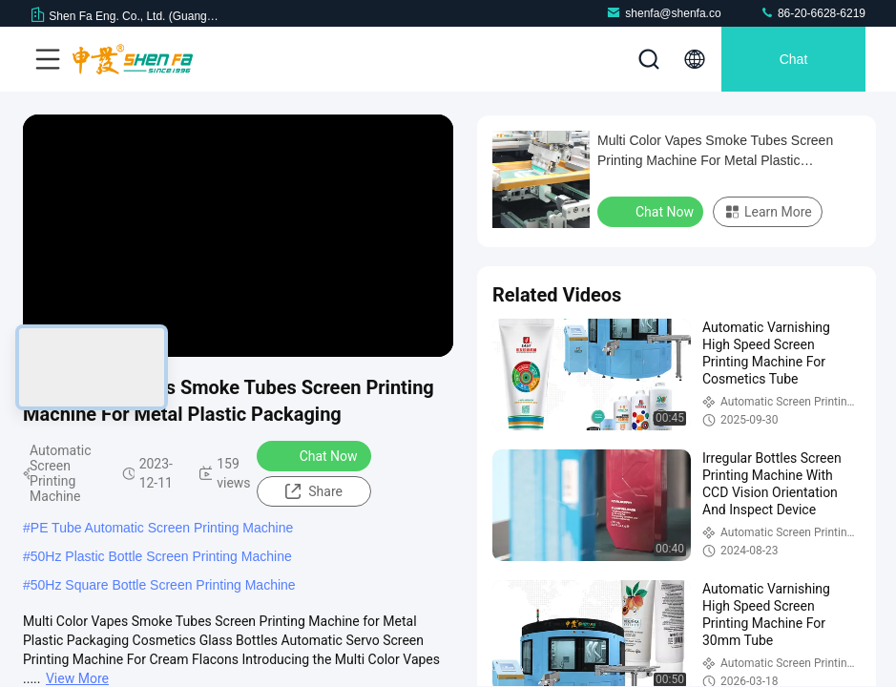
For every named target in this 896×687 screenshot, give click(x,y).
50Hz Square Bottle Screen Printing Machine (163, 585)
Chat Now (316, 455)
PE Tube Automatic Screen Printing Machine (162, 527)
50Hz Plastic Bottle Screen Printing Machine (161, 556)
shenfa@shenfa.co (663, 13)
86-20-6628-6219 (812, 13)
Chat (794, 59)
